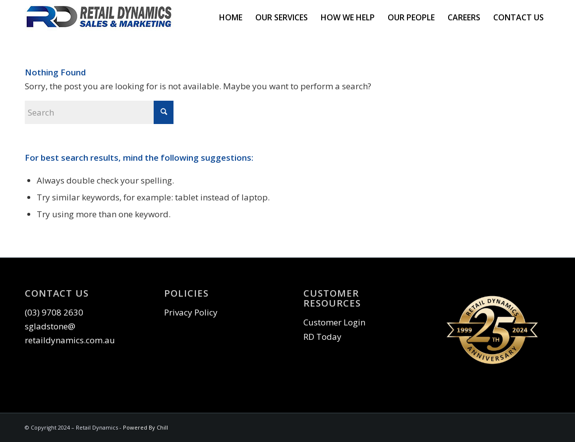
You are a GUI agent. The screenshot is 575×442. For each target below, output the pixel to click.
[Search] (99, 112)
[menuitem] (231, 17)
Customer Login (334, 322)
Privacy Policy (191, 312)
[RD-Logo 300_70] (99, 17)
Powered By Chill (145, 427)
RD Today (322, 336)
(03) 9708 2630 (54, 312)
